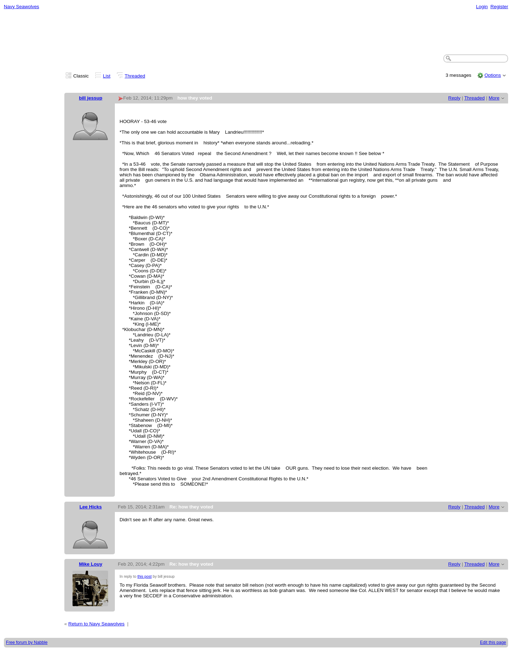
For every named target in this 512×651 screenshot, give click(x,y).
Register (499, 6)
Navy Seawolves (21, 6)
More (494, 98)
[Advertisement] (256, 32)
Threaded (135, 76)
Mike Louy (90, 564)
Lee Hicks (90, 506)
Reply (454, 98)
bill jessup (90, 98)
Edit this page (493, 642)
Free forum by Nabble (27, 642)
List (107, 76)
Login (482, 6)
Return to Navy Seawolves (96, 623)
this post (144, 576)
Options (492, 75)
